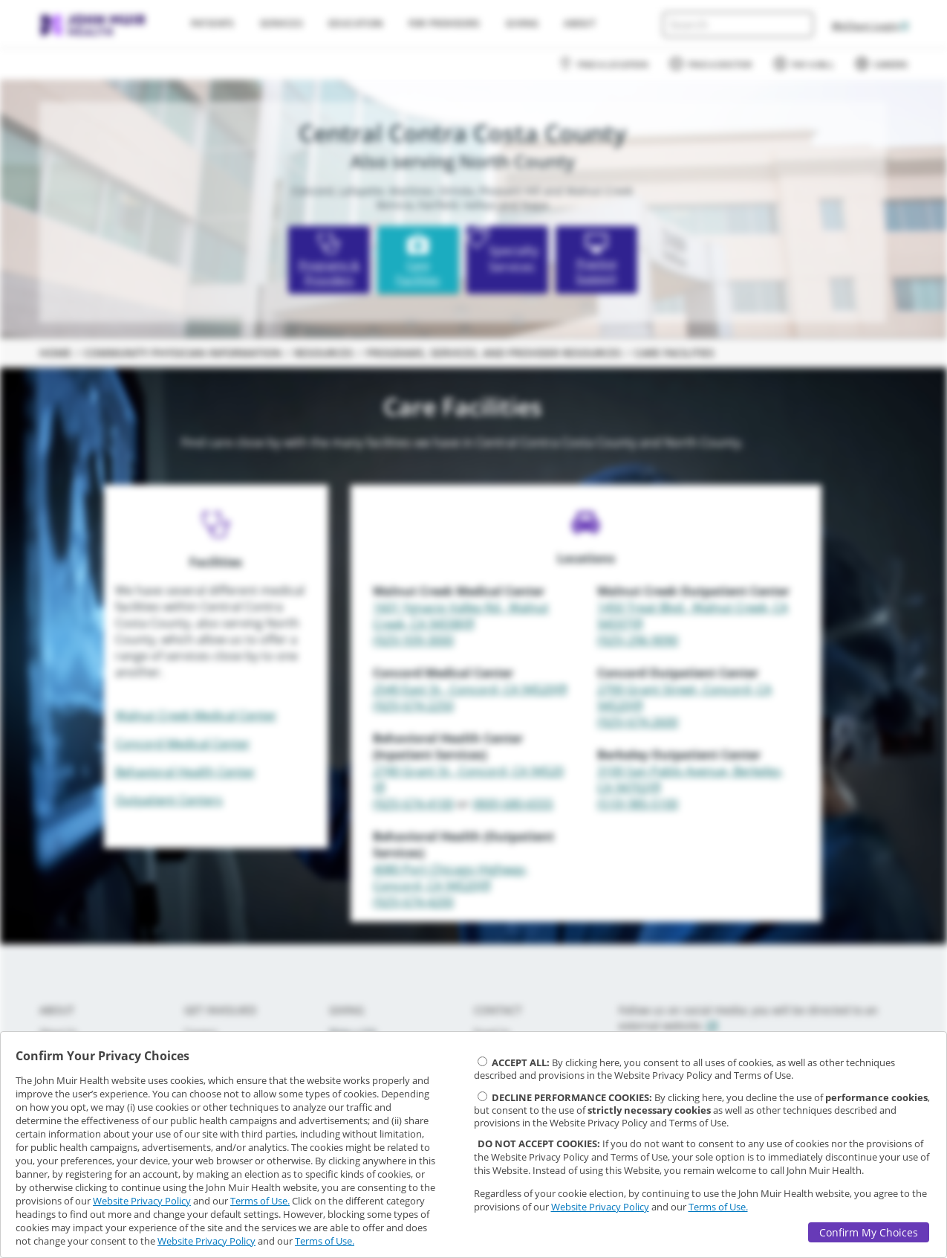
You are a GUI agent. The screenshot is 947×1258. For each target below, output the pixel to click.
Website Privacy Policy (142, 1200)
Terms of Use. (260, 1200)
